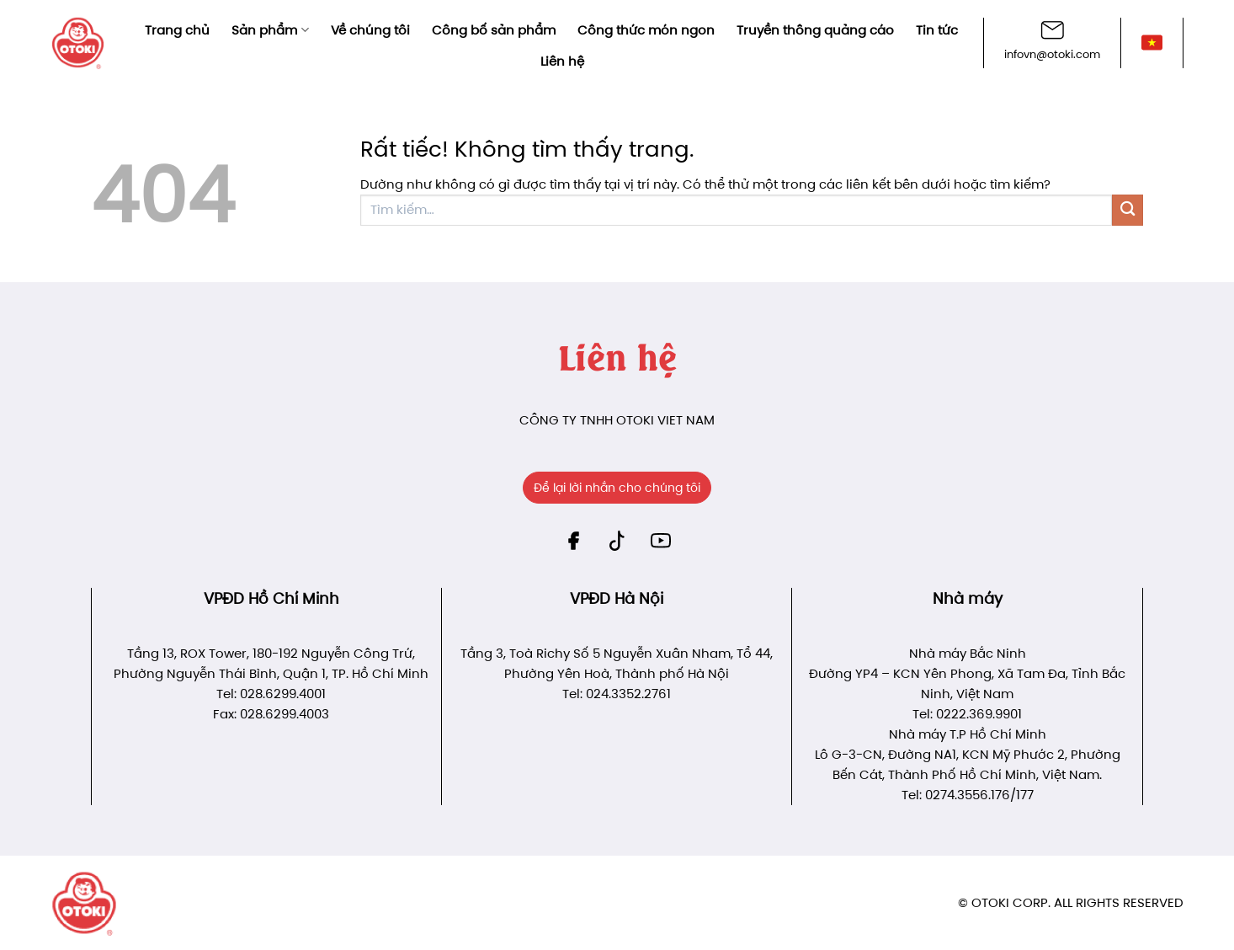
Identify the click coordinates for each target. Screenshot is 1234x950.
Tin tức (937, 30)
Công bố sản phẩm (494, 30)
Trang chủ (177, 30)
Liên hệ (562, 61)
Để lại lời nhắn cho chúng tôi (617, 487)
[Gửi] (1127, 210)
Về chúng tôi (370, 30)
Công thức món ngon (646, 30)
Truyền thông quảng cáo (815, 30)
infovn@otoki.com (1052, 54)
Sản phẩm (269, 30)
